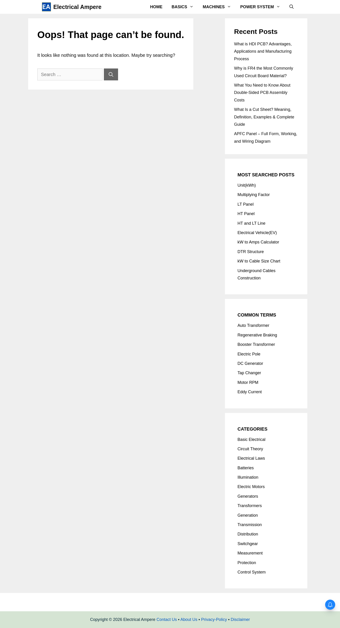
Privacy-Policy (214, 619)
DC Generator (250, 363)
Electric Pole (248, 354)
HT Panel (246, 213)
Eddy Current (249, 392)
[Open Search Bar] (291, 7)
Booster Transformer (256, 344)
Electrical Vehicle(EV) (257, 232)
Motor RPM (247, 382)
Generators (247, 496)
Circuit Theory (250, 449)
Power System (262, 7)
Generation (247, 515)
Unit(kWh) (246, 185)
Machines (219, 7)
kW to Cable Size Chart (258, 261)
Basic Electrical (251, 439)
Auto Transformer (253, 325)
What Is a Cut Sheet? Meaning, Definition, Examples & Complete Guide (264, 117)
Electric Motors (251, 486)
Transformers (249, 505)
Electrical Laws (251, 458)
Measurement (250, 553)
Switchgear (247, 543)
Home (156, 7)
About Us (188, 619)
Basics (185, 7)
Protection (246, 562)
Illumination (247, 477)
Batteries (245, 468)
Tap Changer (249, 373)
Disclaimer (240, 619)
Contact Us (167, 619)
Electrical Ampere (77, 7)
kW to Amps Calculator (258, 242)
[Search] (111, 74)
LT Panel (245, 204)
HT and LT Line (251, 223)
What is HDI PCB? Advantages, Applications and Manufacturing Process (263, 51)
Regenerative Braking (257, 335)
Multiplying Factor (253, 194)
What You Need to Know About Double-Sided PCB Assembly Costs (262, 92)
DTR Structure (250, 251)
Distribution (247, 534)
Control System (251, 572)
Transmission (249, 524)
